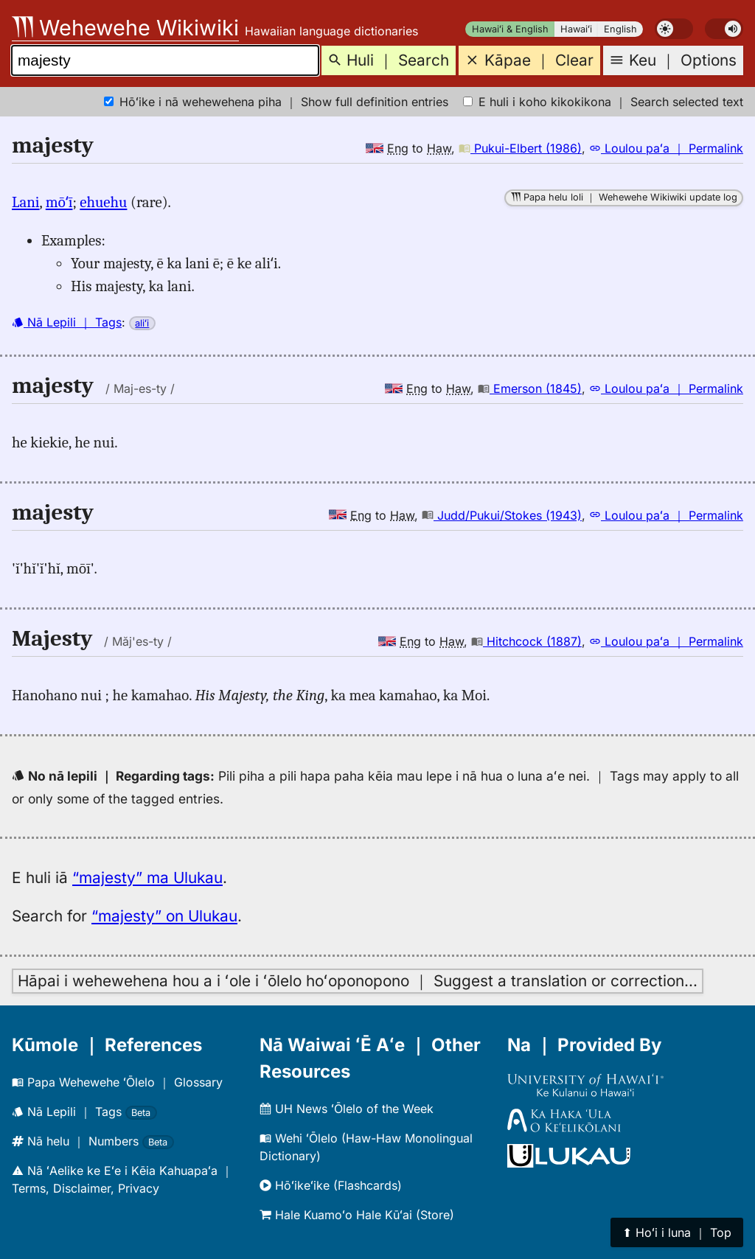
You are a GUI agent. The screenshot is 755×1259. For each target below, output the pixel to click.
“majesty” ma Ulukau (147, 877)
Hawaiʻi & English (510, 29)
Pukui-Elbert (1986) (520, 148)
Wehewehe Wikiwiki (125, 28)
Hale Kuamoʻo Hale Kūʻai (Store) (357, 1214)
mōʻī (59, 202)
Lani (26, 202)
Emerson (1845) (530, 388)
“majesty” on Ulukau (164, 916)
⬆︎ (676, 1232)
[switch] (674, 28)
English (620, 29)
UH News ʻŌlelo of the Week (347, 1108)
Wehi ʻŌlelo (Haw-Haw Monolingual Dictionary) (366, 1147)
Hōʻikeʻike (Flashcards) (331, 1185)
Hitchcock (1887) (526, 641)
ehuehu (103, 202)
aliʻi (142, 323)
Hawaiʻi (576, 29)
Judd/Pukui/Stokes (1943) (502, 515)
